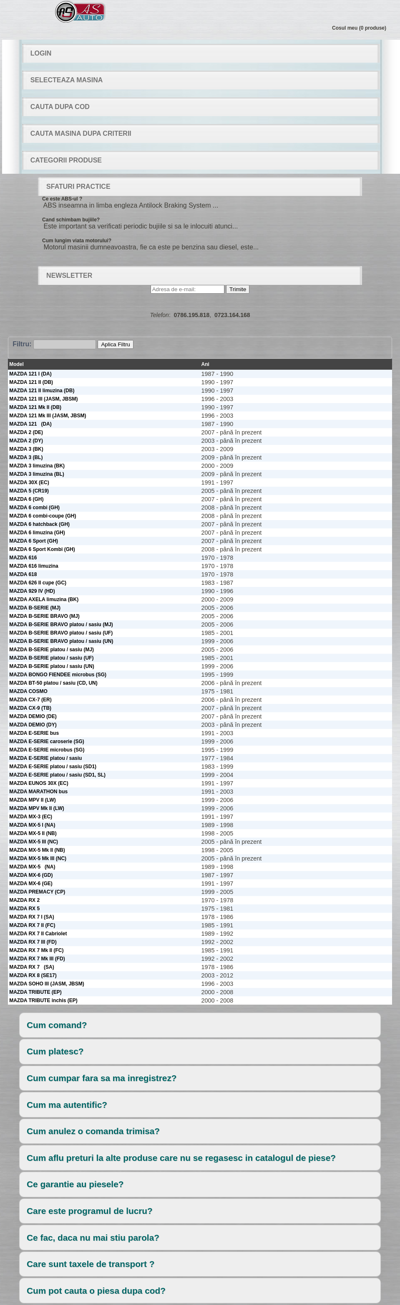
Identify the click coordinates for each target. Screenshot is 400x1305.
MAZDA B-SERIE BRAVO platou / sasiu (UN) (61, 641)
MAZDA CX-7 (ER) (30, 700)
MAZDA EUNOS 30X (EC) (38, 783)
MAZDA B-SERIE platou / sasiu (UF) (51, 658)
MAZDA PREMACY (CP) (37, 892)
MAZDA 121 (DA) (30, 424)
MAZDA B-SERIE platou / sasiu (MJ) (51, 649)
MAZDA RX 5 (24, 908)
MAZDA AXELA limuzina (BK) (43, 599)
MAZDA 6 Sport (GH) (33, 541)
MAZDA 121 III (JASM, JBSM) (43, 399)
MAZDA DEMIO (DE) (33, 716)
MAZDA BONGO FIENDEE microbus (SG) (57, 675)
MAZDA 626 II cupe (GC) (37, 583)
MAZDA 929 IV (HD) (32, 591)
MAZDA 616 (23, 558)
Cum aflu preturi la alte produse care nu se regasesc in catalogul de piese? (181, 1158)
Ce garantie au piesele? (75, 1184)
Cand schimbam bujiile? (71, 220)
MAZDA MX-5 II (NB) (33, 833)
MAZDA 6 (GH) (26, 499)
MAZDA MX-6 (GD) (31, 875)
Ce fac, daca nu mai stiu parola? (93, 1237)
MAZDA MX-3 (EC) (30, 817)
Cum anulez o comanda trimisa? (93, 1131)
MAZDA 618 (23, 574)
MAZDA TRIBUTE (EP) (35, 992)
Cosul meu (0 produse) (359, 28)
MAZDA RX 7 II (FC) (32, 925)
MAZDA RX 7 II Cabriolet (38, 934)
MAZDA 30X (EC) (29, 482)
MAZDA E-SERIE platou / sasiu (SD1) (52, 766)
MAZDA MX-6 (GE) (31, 883)
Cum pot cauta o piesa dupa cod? (96, 1290)
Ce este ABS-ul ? (62, 199)
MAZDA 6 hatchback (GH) (39, 524)
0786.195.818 (192, 315)
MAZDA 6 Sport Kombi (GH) (42, 549)
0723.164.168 (232, 315)
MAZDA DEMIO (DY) (33, 725)
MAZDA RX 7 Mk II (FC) (36, 950)
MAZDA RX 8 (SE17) (33, 975)
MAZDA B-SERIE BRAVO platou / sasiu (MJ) (61, 624)
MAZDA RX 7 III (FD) (33, 942)
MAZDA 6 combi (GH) (34, 507)
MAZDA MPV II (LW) (32, 800)
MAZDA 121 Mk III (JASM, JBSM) (47, 416)
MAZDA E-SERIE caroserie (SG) (46, 741)
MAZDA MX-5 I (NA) (32, 825)
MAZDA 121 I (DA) (30, 374)
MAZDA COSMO (28, 691)
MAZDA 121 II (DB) (31, 382)
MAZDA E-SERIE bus (34, 733)
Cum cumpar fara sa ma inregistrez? (101, 1078)
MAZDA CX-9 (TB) (30, 708)
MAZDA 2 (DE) (26, 432)
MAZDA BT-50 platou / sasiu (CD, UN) (53, 683)
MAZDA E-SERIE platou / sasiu (45, 758)
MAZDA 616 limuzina (33, 566)
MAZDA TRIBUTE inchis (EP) (43, 1000)
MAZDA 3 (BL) (26, 457)
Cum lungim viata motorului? (76, 241)
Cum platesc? (55, 1051)
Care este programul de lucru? (90, 1211)
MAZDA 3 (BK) (26, 449)
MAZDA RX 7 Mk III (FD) (37, 959)
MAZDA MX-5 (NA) (32, 867)
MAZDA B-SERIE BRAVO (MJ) (44, 616)
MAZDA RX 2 (24, 900)
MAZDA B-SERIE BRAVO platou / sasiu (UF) (61, 633)
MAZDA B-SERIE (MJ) (34, 608)
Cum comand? (57, 1025)
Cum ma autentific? (67, 1105)
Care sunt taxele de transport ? (90, 1264)
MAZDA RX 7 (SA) (31, 967)
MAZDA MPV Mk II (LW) (36, 808)
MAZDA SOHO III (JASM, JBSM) (46, 984)
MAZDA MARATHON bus (38, 792)
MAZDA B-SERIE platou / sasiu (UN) (51, 666)
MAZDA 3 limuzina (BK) (37, 466)
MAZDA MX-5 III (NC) (33, 842)
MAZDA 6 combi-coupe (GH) (42, 516)
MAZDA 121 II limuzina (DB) (41, 391)
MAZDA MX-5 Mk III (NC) (37, 858)
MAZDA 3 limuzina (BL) (36, 474)
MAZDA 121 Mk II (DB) (35, 407)
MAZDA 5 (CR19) (29, 491)
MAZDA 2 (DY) (26, 441)
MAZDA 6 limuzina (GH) (37, 533)
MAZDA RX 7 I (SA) (31, 917)
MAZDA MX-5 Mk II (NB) (37, 850)
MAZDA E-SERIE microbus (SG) (46, 750)
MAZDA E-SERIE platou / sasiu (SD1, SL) (57, 775)
